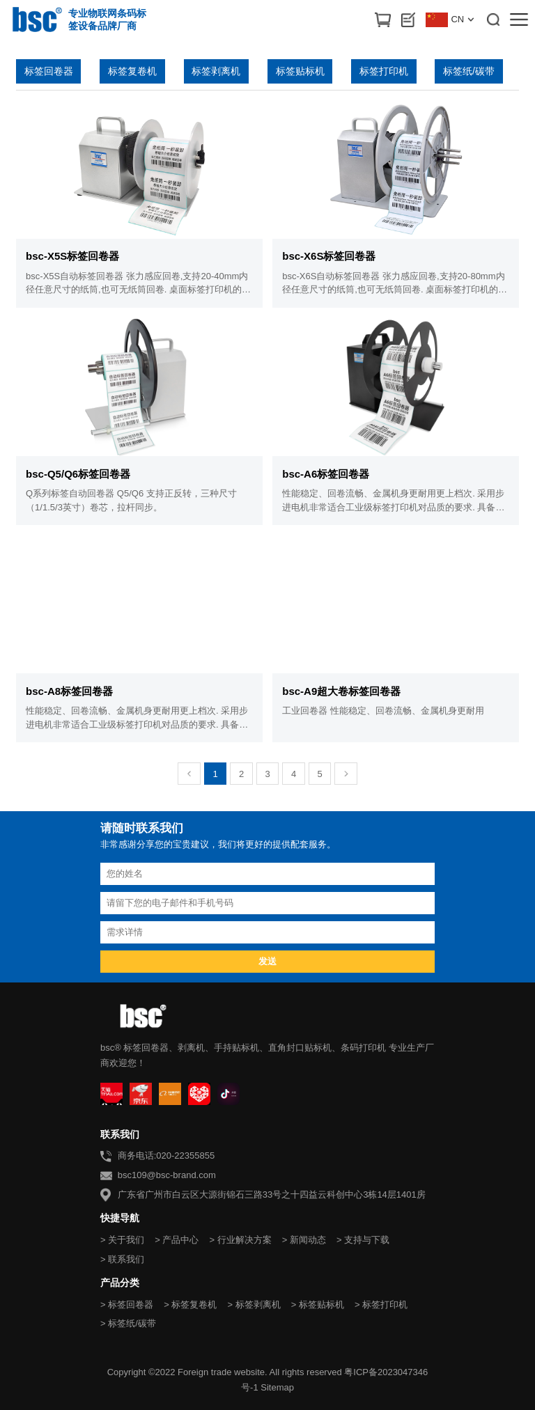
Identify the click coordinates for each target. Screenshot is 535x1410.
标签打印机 (383, 71)
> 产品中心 (177, 1240)
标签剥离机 (216, 71)
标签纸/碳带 (469, 71)
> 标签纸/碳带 (128, 1323)
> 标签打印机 (381, 1304)
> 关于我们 (122, 1240)
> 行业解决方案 (240, 1240)
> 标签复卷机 (190, 1304)
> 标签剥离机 (253, 1304)
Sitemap (277, 1387)
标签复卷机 (132, 71)
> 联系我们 (122, 1259)
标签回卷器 (48, 71)
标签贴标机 (300, 71)
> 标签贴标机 (317, 1304)
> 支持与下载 (362, 1240)
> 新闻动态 (304, 1240)
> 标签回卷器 (126, 1304)
